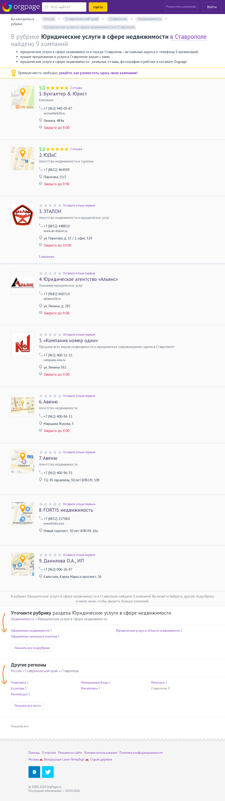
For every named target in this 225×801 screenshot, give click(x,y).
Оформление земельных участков (34, 636)
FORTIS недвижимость (66, 510)
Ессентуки (17, 688)
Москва (33, 759)
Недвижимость (22, 619)
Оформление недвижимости (30, 631)
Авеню (48, 401)
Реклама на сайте (70, 753)
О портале (49, 753)
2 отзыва (76, 88)
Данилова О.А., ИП (61, 560)
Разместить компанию (181, 7)
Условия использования (100, 753)
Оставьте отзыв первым (79, 205)
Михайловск (89, 688)
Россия (16, 671)
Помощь (34, 753)
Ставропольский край (41, 671)
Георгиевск (18, 683)
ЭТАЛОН (50, 211)
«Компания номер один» (68, 340)
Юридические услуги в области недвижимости (148, 631)
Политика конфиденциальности (141, 753)
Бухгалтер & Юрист (63, 93)
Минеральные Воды (95, 683)
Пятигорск (158, 683)
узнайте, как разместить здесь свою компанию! (98, 73)
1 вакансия (46, 257)
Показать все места (27, 706)
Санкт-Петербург (73, 759)
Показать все (20, 726)
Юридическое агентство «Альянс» (78, 279)
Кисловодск (19, 694)
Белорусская (52, 759)
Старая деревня (101, 759)
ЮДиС (48, 155)
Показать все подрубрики (32, 648)
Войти (212, 7)
